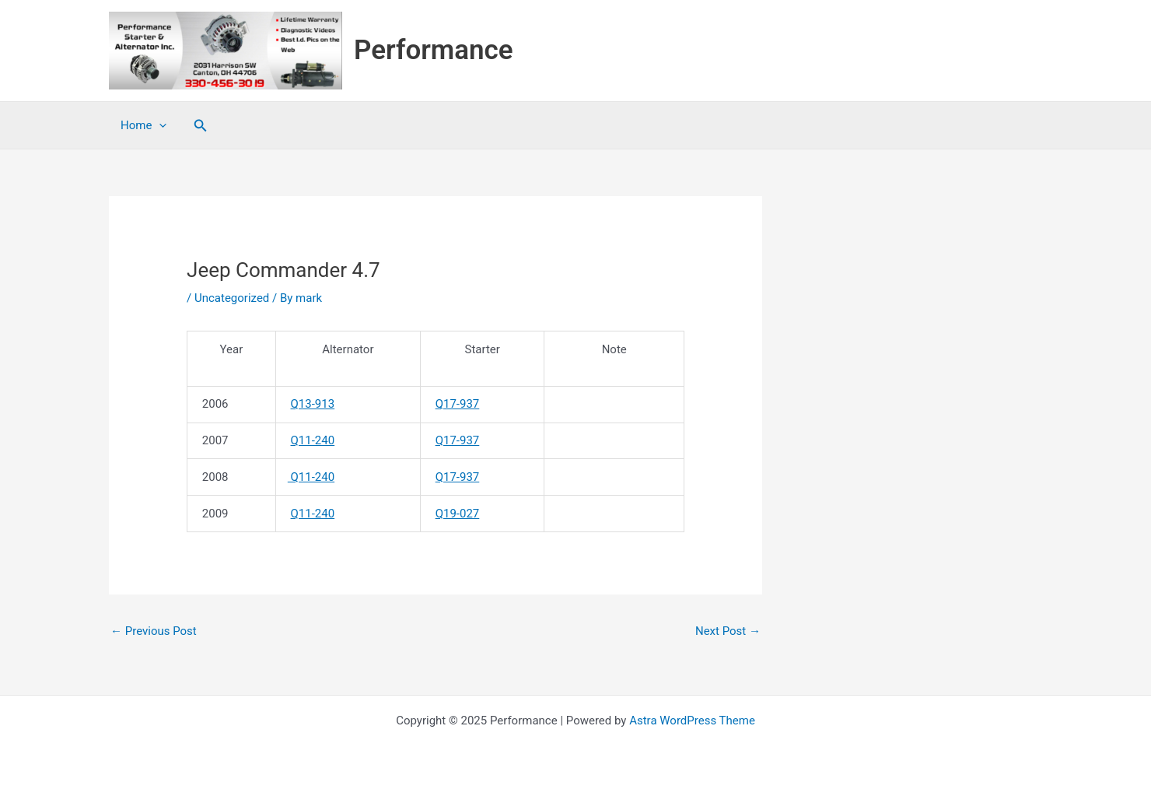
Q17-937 (458, 404)
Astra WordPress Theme (692, 721)
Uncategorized (231, 298)
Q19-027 (458, 514)
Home (143, 125)
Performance (433, 50)
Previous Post (153, 631)
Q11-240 (313, 440)
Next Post (728, 631)
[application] (159, 125)
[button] (201, 125)
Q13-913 (313, 404)
